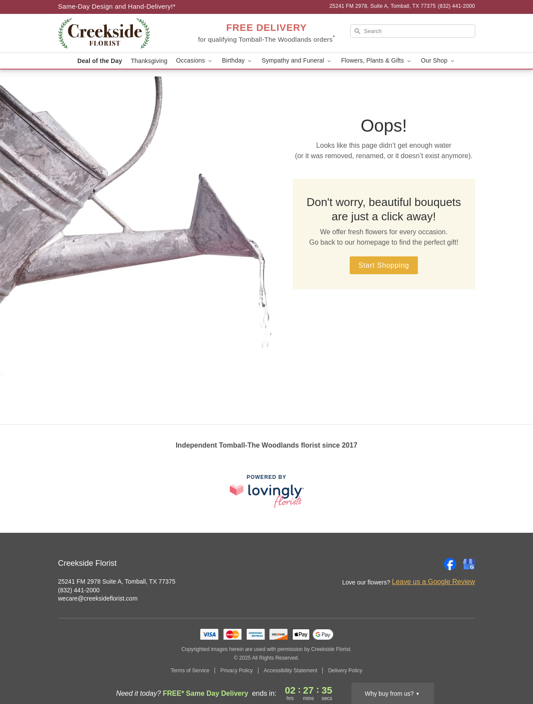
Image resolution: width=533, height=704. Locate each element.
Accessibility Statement (290, 670)
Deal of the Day (99, 60)
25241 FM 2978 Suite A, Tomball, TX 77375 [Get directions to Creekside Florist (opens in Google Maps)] (116, 581)
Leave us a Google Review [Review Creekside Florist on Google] (433, 581)
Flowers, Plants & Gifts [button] (376, 60)
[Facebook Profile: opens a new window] (450, 564)
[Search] (412, 31)
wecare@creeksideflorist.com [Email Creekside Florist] (98, 598)
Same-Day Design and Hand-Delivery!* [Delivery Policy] (117, 6)
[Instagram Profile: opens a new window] (431, 564)
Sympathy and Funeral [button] (297, 60)
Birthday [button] (237, 60)
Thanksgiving (149, 60)
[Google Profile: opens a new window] (469, 564)
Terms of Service (190, 670)
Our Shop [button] (438, 60)
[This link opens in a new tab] (267, 491)
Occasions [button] (194, 60)
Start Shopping (383, 265)
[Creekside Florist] (120, 33)
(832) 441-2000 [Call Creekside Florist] (79, 590)
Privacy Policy (236, 670)
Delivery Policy (345, 670)
